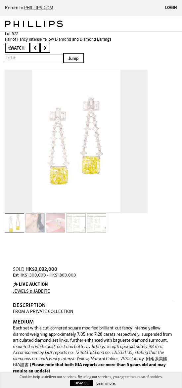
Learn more (105, 383)
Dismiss (81, 383)
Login (171, 8)
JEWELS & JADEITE (31, 291)
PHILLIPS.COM (38, 8)
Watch (17, 48)
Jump (73, 59)
